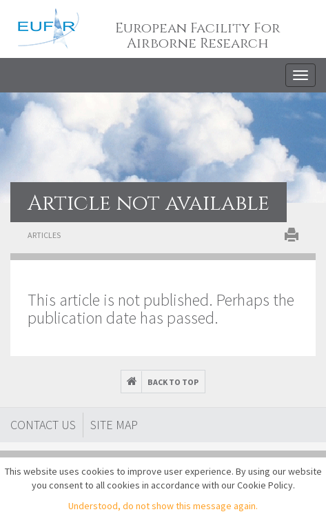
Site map (114, 425)
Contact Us (43, 425)
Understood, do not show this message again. (163, 506)
